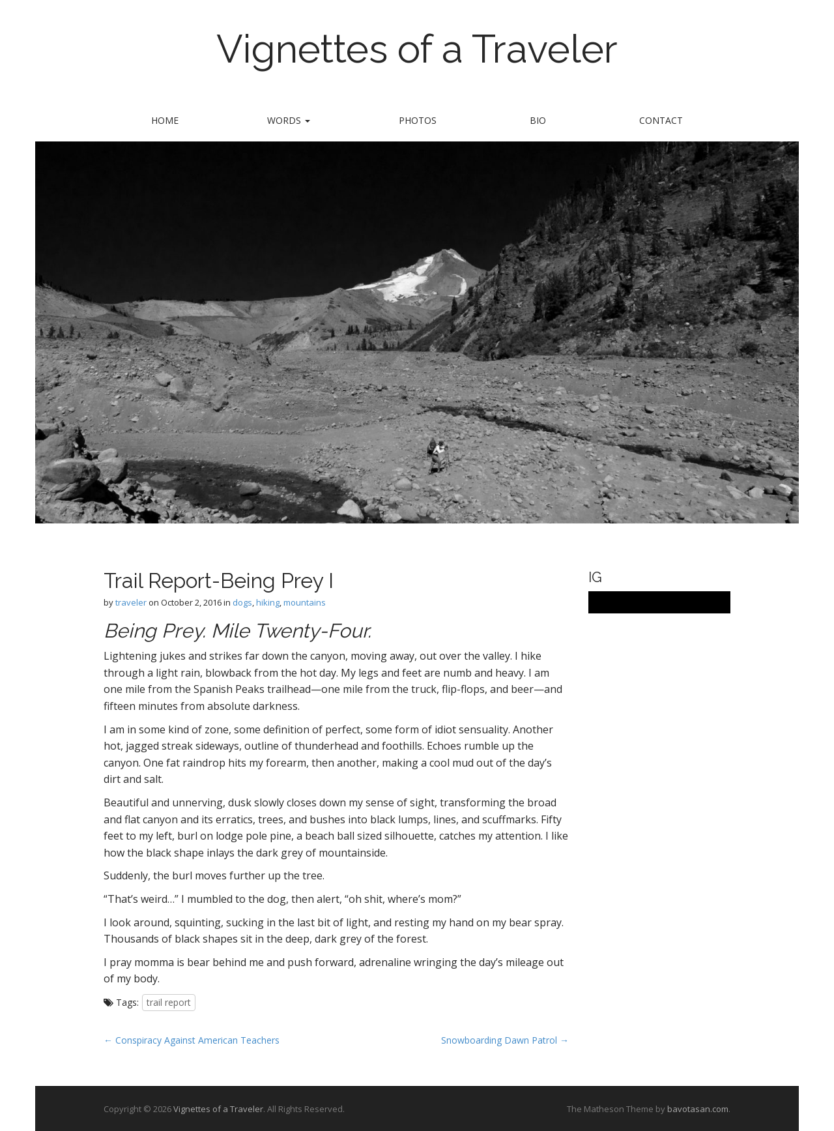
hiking (268, 602)
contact (661, 120)
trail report (169, 1002)
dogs (242, 602)
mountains (304, 602)
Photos (418, 120)
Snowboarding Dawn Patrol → (505, 1040)
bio (538, 120)
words (288, 120)
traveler (131, 602)
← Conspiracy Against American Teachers (192, 1040)
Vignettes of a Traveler (417, 49)
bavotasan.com (697, 1109)
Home (165, 120)
